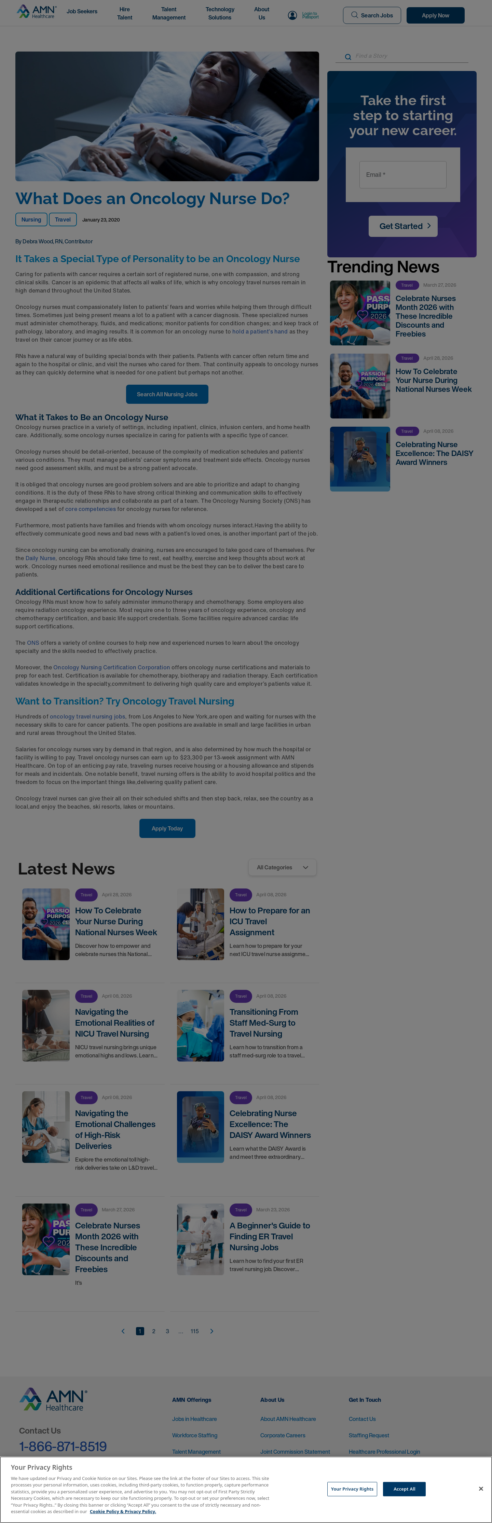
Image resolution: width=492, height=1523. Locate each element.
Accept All (404, 1489)
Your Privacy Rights (352, 1489)
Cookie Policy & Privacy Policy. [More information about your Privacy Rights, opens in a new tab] (123, 1511)
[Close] (481, 1488)
